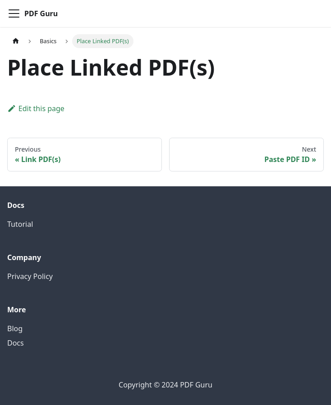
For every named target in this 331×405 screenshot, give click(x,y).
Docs (15, 343)
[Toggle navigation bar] (14, 13)
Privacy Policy (30, 276)
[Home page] (15, 41)
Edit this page (35, 108)
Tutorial (20, 224)
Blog (15, 328)
